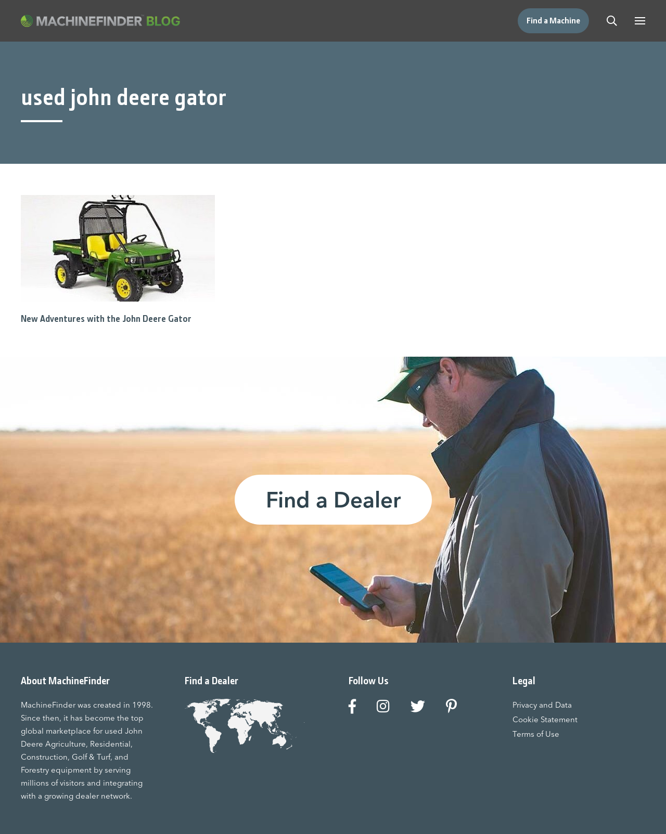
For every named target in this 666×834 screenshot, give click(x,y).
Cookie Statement (545, 719)
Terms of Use (536, 734)
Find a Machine (553, 20)
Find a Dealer (333, 499)
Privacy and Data (542, 705)
